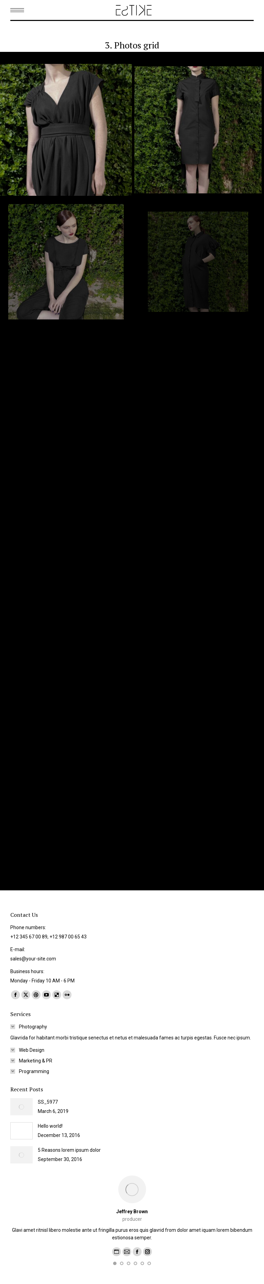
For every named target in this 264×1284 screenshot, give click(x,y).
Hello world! (50, 1126)
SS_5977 (48, 1102)
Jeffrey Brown (132, 1211)
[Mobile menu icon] (17, 10)
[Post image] (21, 1106)
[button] (115, 1263)
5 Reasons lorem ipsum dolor (69, 1150)
